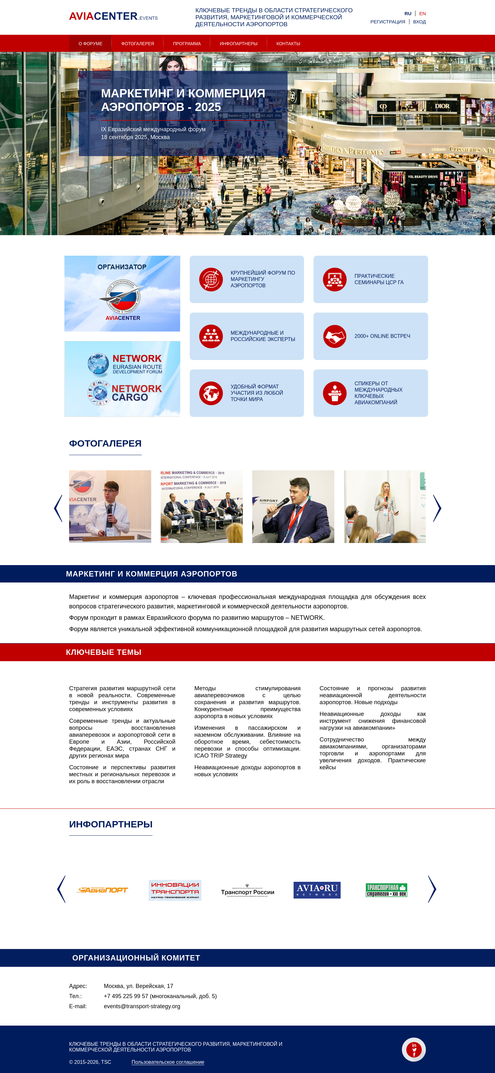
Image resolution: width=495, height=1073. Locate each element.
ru (408, 13)
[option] (247, 158)
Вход (419, 21)
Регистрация (388, 21)
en (422, 13)
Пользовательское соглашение (168, 1062)
